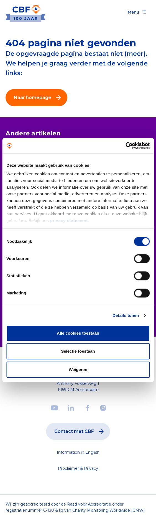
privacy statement (69, 220)
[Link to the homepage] (25, 12)
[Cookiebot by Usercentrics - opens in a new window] (125, 145)
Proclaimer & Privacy (78, 468)
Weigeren (78, 369)
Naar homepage (38, 98)
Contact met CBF (80, 431)
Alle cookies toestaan (78, 333)
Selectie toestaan (78, 351)
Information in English (78, 452)
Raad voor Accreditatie (89, 504)
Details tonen (125, 315)
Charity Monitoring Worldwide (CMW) (108, 510)
